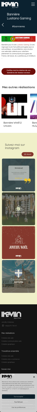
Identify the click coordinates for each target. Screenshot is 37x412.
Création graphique (8, 343)
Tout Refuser (18, 402)
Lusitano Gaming (23, 45)
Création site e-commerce (10, 358)
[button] (34, 377)
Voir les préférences (18, 407)
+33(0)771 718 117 (9, 324)
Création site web (7, 336)
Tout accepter (18, 396)
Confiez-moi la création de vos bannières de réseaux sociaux (18, 71)
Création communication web (11, 339)
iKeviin (27, 153)
